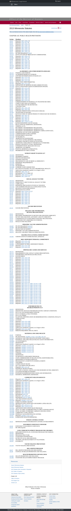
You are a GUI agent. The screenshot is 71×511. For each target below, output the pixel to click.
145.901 (12, 368)
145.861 (12, 321)
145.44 (11, 171)
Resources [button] (14, 461)
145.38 (11, 115)
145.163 (12, 88)
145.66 (11, 221)
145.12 (11, 64)
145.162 (12, 83)
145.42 (11, 143)
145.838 (12, 292)
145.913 (12, 382)
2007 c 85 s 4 (41, 336)
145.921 (12, 394)
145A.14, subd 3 (27, 397)
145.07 (11, 51)
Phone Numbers (40, 503)
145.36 (11, 111)
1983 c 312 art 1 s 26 (35, 283)
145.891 (12, 353)
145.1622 (12, 86)
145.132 (12, 74)
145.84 (11, 295)
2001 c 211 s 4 (25, 367)
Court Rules (25, 22)
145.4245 (12, 161)
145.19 (11, 92)
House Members (28, 499)
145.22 (11, 97)
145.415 (12, 140)
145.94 (11, 426)
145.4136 (12, 137)
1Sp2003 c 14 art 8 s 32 (27, 345)
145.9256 (12, 405)
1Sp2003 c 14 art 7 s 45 (31, 336)
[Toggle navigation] (12, 4)
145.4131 (12, 129)
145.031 (12, 45)
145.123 (12, 65)
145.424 (12, 150)
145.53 (11, 200)
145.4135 (12, 135)
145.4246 (12, 162)
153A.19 (25, 173)
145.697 (12, 242)
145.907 (12, 374)
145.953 (12, 435)
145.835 (12, 288)
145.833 (12, 285)
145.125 (12, 67)
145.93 (11, 421)
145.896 (12, 361)
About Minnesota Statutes (17, 467)
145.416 (12, 141)
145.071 (12, 53)
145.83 (11, 280)
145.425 (12, 168)
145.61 (11, 214)
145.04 (11, 47)
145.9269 (12, 414)
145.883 (12, 342)
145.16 (11, 80)
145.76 (11, 265)
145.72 (11, 257)
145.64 (11, 218)
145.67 (11, 229)
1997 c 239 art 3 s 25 (26, 121)
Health (22, 25)
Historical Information (16, 497)
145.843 (12, 300)
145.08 (11, 56)
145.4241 (12, 155)
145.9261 (12, 408)
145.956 (12, 439)
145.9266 (12, 411)
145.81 (11, 274)
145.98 (11, 451)
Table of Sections (15, 478)
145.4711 (12, 180)
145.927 (12, 415)
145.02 (11, 42)
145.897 (12, 362)
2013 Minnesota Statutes (15, 25)
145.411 (12, 124)
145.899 (12, 365)
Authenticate (54, 28)
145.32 (11, 105)
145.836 (12, 289)
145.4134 (12, 133)
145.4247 (12, 164)
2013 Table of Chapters (16, 471)
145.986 (12, 457)
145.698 (12, 244)
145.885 (12, 345)
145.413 (12, 127)
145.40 (11, 120)
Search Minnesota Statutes (17, 465)
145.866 (12, 329)
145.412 (12, 126)
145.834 (12, 286)
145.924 (12, 399)
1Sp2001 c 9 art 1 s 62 (27, 415)
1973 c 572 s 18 (25, 241)
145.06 (11, 50)
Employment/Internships (17, 499)
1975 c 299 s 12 (25, 274)
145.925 (12, 402)
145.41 (11, 123)
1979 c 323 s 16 (25, 247)
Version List (14, 482)
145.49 (11, 194)
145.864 (12, 326)
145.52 (11, 199)
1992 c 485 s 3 (25, 115)
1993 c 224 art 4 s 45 (26, 406)
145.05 (11, 48)
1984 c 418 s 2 (25, 171)
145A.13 (25, 394)
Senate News (52, 498)
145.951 (12, 432)
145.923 (12, 397)
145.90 (11, 367)
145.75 (11, 262)
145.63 (11, 217)
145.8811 (12, 338)
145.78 (11, 270)
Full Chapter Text (15, 480)
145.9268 (12, 412)
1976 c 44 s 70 (25, 42)
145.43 (11, 170)
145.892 (12, 355)
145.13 (11, 68)
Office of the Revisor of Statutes (26, 19)
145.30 (11, 102)
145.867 (12, 330)
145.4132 (12, 130)
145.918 (12, 390)
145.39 (11, 118)
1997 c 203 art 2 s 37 (26, 405)
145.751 (12, 264)
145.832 (12, 283)
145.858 (12, 320)
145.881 (12, 336)
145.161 (12, 82)
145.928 (12, 417)
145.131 (12, 73)
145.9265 (12, 409)
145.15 (11, 79)
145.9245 (12, 400)
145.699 (12, 245)
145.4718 (12, 190)
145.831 (12, 282)
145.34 (11, 108)
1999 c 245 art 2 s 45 (26, 174)
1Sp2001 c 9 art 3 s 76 (27, 400)
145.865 (12, 327)
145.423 (12, 147)
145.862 (12, 323)
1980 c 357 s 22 (25, 68)
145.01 (11, 41)
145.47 (11, 176)
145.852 (12, 311)
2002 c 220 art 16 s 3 (26, 191)
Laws (16, 22)
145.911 (12, 379)
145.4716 (12, 187)
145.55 (11, 203)
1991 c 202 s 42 (25, 108)
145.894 (12, 358)
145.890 (12, 352)
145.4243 (12, 158)
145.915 (12, 385)
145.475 (12, 191)
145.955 (12, 438)
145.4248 (12, 165)
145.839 (12, 294)
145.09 (11, 59)
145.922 (12, 396)
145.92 (11, 393)
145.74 (11, 260)
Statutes (12, 22)
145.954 (12, 436)
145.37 (11, 114)
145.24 (11, 100)
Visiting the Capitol (15, 500)
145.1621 (12, 85)
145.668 (12, 227)
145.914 (12, 383)
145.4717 (12, 188)
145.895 (12, 359)
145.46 (11, 174)
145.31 (11, 103)
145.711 (12, 251)
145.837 (12, 291)
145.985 (12, 456)
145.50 (11, 196)
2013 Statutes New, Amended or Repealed (21, 469)
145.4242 (12, 156)
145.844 (12, 302)
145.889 (12, 350)
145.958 (12, 445)
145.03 (11, 44)
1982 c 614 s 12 (25, 283)
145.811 (12, 276)
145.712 (12, 253)
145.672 (30, 227)
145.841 (12, 297)
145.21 (11, 95)
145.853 (12, 312)
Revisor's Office (39, 22)
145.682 (12, 236)
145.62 (11, 215)
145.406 (12, 121)
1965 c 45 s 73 (25, 59)
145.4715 (12, 185)
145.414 (12, 138)
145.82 (11, 279)
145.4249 (12, 167)
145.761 (12, 267)
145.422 (12, 146)
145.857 (12, 318)
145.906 (12, 373)
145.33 (11, 106)
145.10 (11, 61)
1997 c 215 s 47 (25, 77)
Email (38, 501)
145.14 (11, 77)
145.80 (11, 273)
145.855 (12, 315)
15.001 (29, 53)
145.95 (11, 427)
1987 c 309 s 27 (25, 41)
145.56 (11, 208)
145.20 (11, 94)
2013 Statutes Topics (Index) (18, 473)
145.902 (12, 370)
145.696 (12, 241)
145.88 (11, 335)
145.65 (11, 220)
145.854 (12, 314)
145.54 (11, 202)
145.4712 (12, 182)
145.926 (12, 406)
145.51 (11, 197)
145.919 (12, 391)
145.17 (11, 89)
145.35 (11, 109)
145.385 (12, 117)
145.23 (11, 98)
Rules (20, 22)
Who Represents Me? (29, 497)
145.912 (12, 380)
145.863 (12, 324)
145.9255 (12, 403)
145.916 (12, 386)
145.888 (12, 349)
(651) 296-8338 (40, 499)
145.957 (12, 441)
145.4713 (12, 184)
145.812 (12, 277)
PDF (59, 28)
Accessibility (14, 502)
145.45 (11, 173)
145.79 (11, 271)
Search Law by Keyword (50, 22)
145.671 (30, 226)
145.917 (12, 388)
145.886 (12, 347)
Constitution (32, 22)
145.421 (12, 144)
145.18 (11, 91)
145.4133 (12, 132)
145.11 (11, 62)
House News (52, 496)
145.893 (12, 356)
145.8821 (12, 341)
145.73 (11, 259)
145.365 (12, 112)
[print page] (60, 22)
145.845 (12, 303)
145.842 (12, 298)
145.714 (12, 256)
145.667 (12, 226)
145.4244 (12, 159)
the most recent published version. (46, 31)
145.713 (12, 254)
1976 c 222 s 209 (25, 321)
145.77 (11, 268)
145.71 (11, 247)
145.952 (12, 433)
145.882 (12, 339)
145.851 (12, 309)
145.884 (12, 344)
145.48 (11, 193)
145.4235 (12, 149)
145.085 (12, 58)
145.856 (12, 317)
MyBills (51, 499)
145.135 (12, 76)
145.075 (12, 54)
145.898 (12, 364)
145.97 (11, 450)
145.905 (12, 371)
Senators (26, 500)
